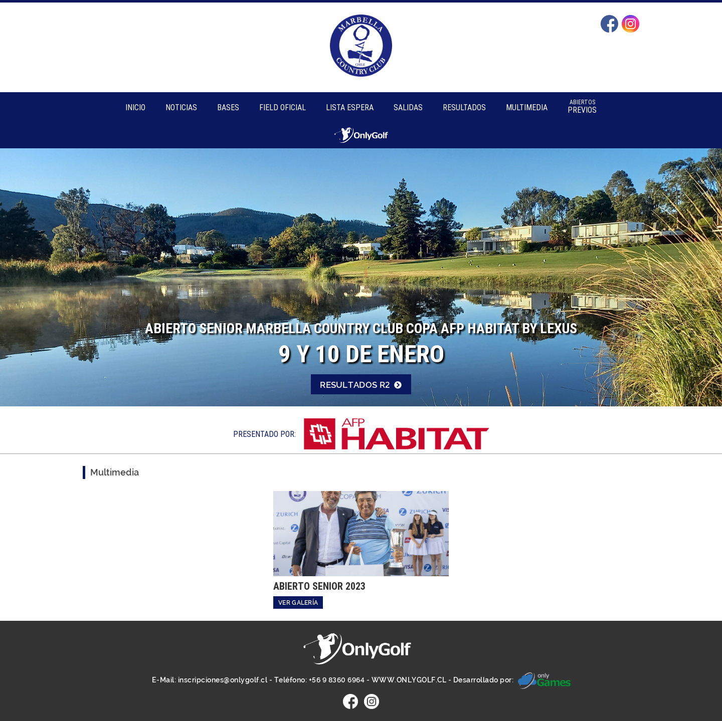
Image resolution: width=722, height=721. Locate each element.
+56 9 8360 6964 (337, 680)
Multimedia (527, 107)
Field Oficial (282, 107)
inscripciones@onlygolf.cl (223, 680)
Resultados (464, 107)
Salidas (408, 107)
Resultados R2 (361, 385)
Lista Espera (350, 107)
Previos (582, 106)
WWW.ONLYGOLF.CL (409, 680)
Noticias (181, 107)
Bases (228, 107)
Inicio (135, 107)
